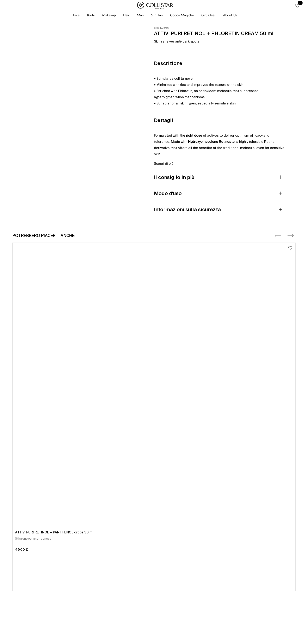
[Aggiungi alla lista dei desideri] (290, 247)
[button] (76, 15)
